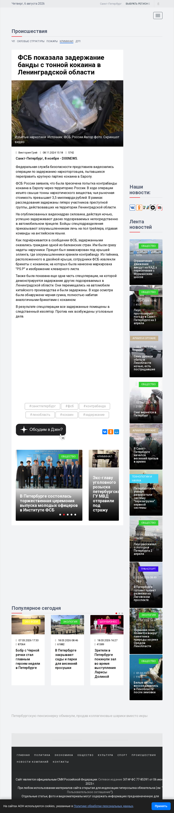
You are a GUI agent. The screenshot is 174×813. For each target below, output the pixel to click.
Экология (70, 621)
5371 (139, 443)
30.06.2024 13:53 (32, 487)
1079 (139, 255)
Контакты (61, 762)
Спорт (122, 755)
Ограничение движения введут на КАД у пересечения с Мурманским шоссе (145, 269)
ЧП (13, 41)
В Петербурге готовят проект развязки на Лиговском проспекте (145, 593)
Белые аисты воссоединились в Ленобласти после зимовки (146, 687)
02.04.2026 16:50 (146, 402)
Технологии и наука (142, 478)
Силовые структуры (30, 41)
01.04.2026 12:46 (146, 673)
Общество (68, 456)
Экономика (64, 755)
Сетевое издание (110, 779)
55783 (51, 487)
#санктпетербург (42, 406)
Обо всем (31, 621)
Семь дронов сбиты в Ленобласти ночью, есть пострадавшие (144, 363)
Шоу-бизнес (108, 621)
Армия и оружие (144, 338)
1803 (139, 581)
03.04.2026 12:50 (146, 251)
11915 (98, 469)
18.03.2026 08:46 (66, 640)
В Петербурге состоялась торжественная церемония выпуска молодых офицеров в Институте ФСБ (49, 503)
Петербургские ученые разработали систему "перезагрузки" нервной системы (144, 498)
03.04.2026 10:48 (146, 300)
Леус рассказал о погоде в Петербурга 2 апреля (145, 548)
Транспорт (148, 568)
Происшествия (144, 755)
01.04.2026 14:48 (146, 620)
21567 (139, 406)
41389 (99, 644)
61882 (60, 644)
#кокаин (66, 415)
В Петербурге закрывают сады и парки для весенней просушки (66, 659)
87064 (20, 644)
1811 (139, 624)
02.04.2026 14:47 (146, 439)
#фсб (69, 406)
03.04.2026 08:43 (146, 346)
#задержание (94, 415)
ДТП (78, 41)
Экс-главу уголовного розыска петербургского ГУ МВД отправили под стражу (109, 494)
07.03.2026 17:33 (27, 640)
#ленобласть (40, 415)
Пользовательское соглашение (88, 792)
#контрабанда (94, 406)
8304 (139, 350)
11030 (139, 676)
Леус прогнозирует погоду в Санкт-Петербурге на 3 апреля (145, 316)
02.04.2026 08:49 (146, 577)
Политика (42, 755)
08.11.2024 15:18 (51, 152)
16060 (139, 538)
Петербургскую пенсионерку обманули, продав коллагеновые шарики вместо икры (80, 716)
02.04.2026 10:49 (146, 534)
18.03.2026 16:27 (106, 640)
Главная (23, 755)
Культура (105, 755)
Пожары (52, 41)
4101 (139, 304)
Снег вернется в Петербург (145, 414)
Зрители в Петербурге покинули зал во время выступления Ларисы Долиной (105, 663)
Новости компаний (33, 762)
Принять (161, 806)
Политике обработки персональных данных (103, 806)
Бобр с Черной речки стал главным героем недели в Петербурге (28, 659)
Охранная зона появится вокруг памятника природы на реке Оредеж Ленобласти (146, 638)
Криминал (66, 41)
